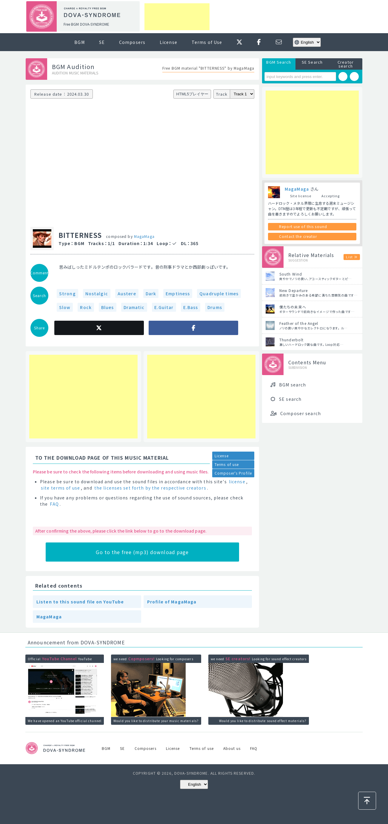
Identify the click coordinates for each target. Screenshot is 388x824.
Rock (85, 307)
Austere (127, 293)
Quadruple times (218, 293)
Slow (64, 307)
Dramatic (134, 307)
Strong (67, 293)
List (349, 256)
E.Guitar (164, 307)
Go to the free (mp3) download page (142, 552)
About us (232, 748)
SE (102, 42)
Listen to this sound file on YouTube (80, 602)
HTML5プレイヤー (192, 94)
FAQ (54, 504)
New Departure (293, 290)
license (237, 481)
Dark (151, 293)
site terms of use (60, 488)
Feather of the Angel (298, 323)
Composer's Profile (233, 473)
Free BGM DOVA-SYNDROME (86, 24)
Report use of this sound (303, 226)
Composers (132, 42)
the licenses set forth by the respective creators (150, 488)
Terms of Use (207, 42)
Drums (214, 307)
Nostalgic (96, 293)
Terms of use (227, 464)
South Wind (290, 273)
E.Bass (190, 307)
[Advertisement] (177, 16)
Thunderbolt (291, 339)
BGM (79, 42)
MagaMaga (144, 236)
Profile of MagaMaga (171, 602)
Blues (107, 307)
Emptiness (178, 293)
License (168, 42)
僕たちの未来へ (292, 306)
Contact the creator (298, 236)
